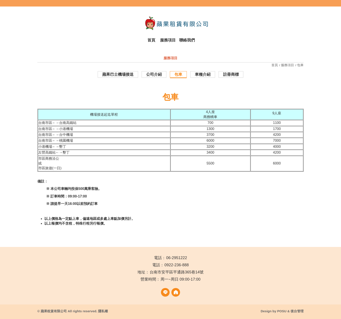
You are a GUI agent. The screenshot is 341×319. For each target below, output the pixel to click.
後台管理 (297, 311)
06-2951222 (176, 258)
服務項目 (287, 65)
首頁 (275, 65)
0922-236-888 (176, 265)
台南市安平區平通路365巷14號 (177, 272)
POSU (281, 311)
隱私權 (103, 311)
